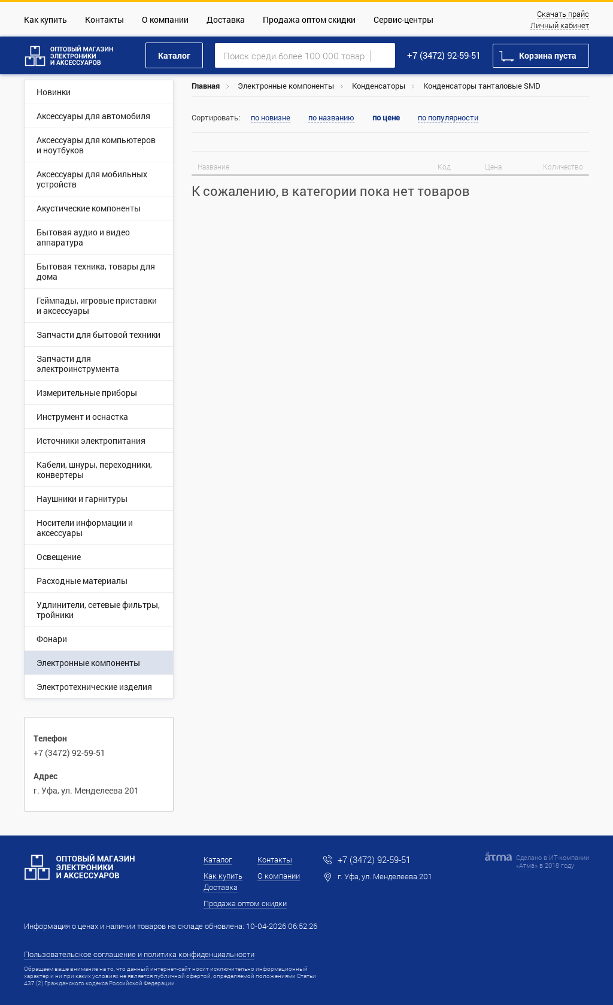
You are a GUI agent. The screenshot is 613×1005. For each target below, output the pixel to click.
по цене (386, 117)
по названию (331, 118)
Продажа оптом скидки (309, 19)
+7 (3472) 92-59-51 (444, 55)
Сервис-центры (403, 19)
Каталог (174, 55)
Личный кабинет (559, 26)
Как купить (45, 19)
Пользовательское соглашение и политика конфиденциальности (139, 954)
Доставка (226, 19)
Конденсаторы (378, 85)
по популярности (448, 118)
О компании (165, 19)
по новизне (270, 118)
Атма (527, 865)
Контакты (104, 19)
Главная (206, 85)
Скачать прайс (563, 14)
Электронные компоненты (286, 85)
